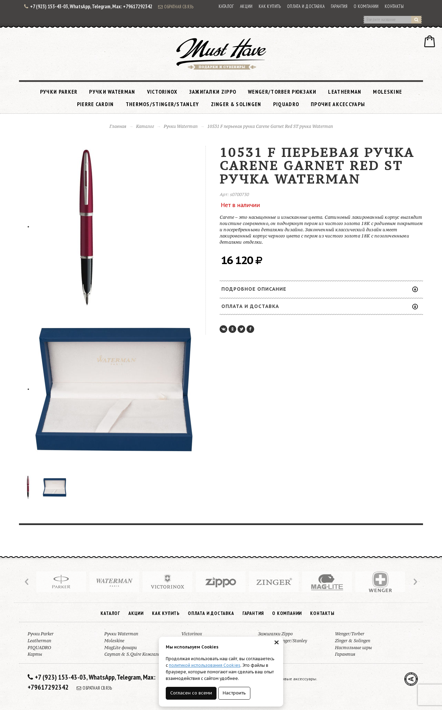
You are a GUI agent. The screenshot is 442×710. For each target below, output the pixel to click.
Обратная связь (175, 6)
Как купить (270, 6)
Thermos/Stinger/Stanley (162, 104)
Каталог (226, 6)
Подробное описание (319, 289)
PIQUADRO (286, 104)
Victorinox (162, 91)
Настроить (234, 693)
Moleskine (387, 91)
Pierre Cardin (95, 104)
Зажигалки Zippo (213, 91)
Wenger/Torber (349, 633)
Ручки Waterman (112, 91)
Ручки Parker (59, 91)
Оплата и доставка (306, 6)
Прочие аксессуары (338, 104)
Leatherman (344, 91)
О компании (366, 6)
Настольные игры (353, 647)
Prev (27, 581)
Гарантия (339, 6)
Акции (246, 6)
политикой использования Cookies (204, 665)
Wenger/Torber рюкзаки (282, 91)
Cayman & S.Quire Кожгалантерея (139, 654)
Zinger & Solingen (236, 104)
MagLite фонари (120, 647)
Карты (35, 654)
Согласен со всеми (191, 693)
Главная (117, 126)
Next (414, 581)
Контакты (394, 6)
